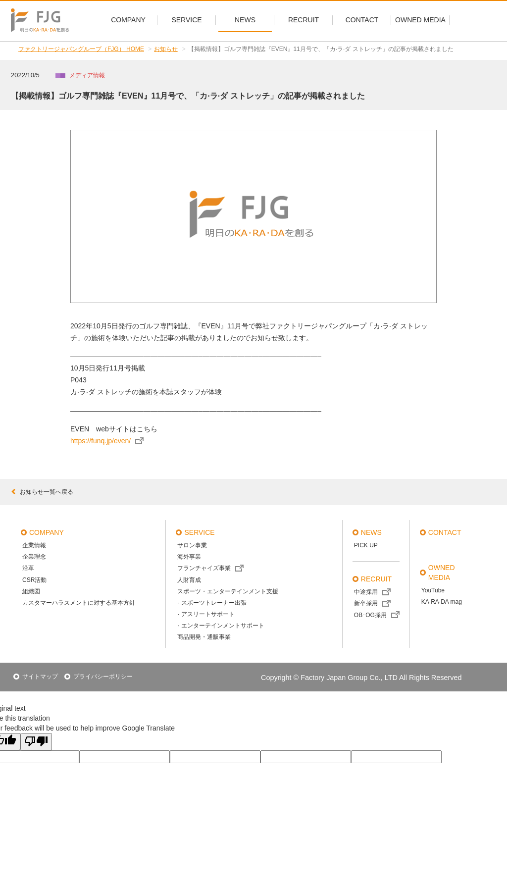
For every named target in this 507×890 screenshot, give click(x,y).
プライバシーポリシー (103, 676)
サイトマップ (40, 676)
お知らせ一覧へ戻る (42, 491)
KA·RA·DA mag (441, 601)
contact (444, 532)
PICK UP (366, 545)
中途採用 (366, 591)
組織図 (31, 591)
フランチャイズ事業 (204, 568)
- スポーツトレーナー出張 (211, 602)
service (199, 532)
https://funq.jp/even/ (100, 441)
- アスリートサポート (205, 614)
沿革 (28, 568)
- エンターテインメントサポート (220, 625)
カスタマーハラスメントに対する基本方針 (78, 602)
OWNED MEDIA (441, 572)
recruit (376, 579)
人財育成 (189, 579)
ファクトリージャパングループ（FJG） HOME (81, 49)
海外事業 (189, 556)
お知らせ (166, 49)
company (46, 532)
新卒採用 (366, 603)
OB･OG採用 (370, 615)
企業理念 (34, 556)
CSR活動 (34, 579)
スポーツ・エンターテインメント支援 (227, 591)
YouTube (433, 590)
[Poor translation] (36, 741)
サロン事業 (192, 545)
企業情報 (34, 545)
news (371, 532)
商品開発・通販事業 (204, 636)
